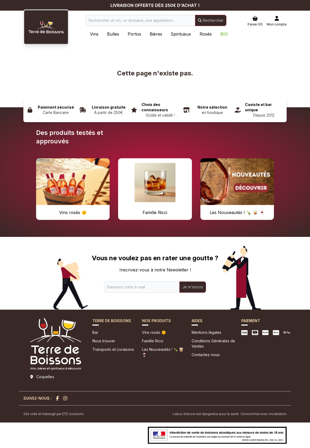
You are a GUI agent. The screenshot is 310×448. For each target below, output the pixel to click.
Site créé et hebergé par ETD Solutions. (53, 414)
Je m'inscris (192, 287)
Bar (95, 332)
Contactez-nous (206, 354)
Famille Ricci (152, 341)
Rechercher (210, 20)
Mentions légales (206, 332)
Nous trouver (103, 341)
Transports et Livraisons (113, 349)
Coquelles (45, 376)
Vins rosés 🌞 (154, 332)
